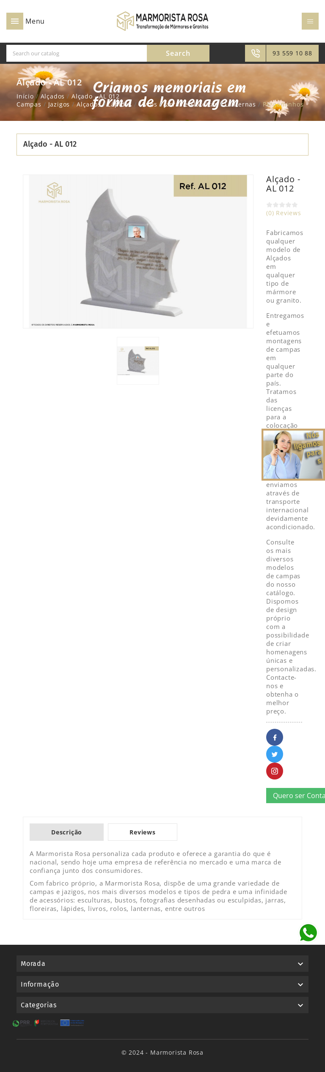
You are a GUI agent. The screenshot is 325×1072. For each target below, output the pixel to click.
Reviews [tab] (142, 832)
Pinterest (274, 771)
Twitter (274, 754)
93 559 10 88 (292, 53)
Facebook (274, 737)
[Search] (76, 53)
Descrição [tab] (66, 832)
